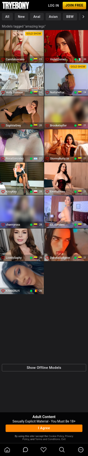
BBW (70, 16)
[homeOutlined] (7, 450)
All (7, 16)
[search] (62, 450)
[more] (81, 450)
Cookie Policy (56, 436)
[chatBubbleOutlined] (25, 449)
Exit (63, 439)
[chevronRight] (83, 16)
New (21, 16)
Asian (53, 16)
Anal (36, 16)
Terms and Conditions (47, 439)
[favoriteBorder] (43, 449)
